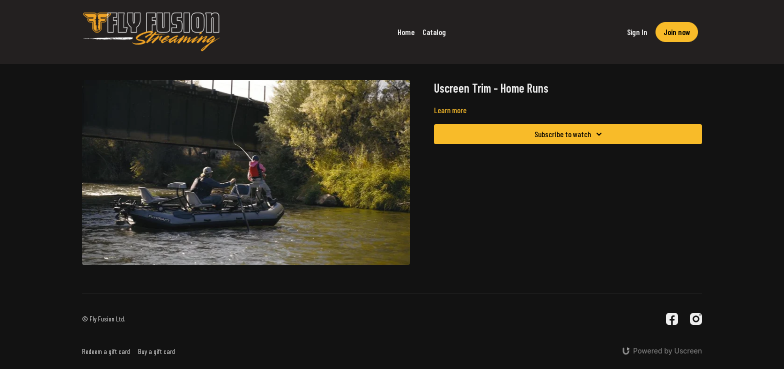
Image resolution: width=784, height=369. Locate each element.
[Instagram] (696, 319)
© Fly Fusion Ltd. (104, 318)
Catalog (434, 32)
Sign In (637, 32)
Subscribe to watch (569, 134)
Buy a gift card (156, 351)
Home (406, 32)
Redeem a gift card (106, 351)
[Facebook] (672, 319)
